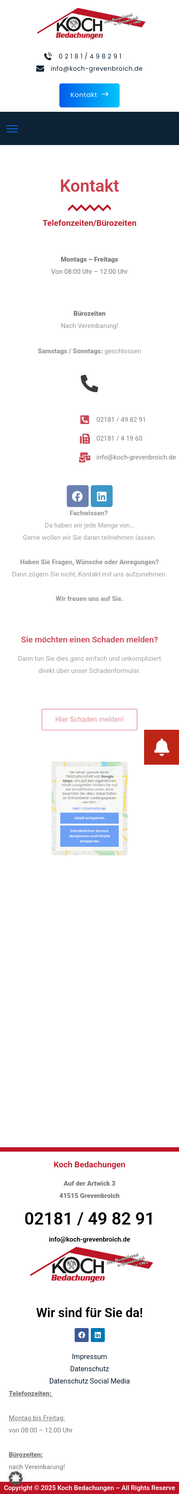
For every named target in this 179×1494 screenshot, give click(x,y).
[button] (15, 1478)
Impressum (89, 1357)
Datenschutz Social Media (89, 1381)
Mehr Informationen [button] (89, 808)
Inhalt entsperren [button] (89, 815)
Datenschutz (89, 1369)
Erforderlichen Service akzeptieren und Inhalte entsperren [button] (89, 829)
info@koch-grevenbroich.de (97, 68)
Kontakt (90, 94)
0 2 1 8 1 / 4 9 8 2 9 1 (90, 56)
